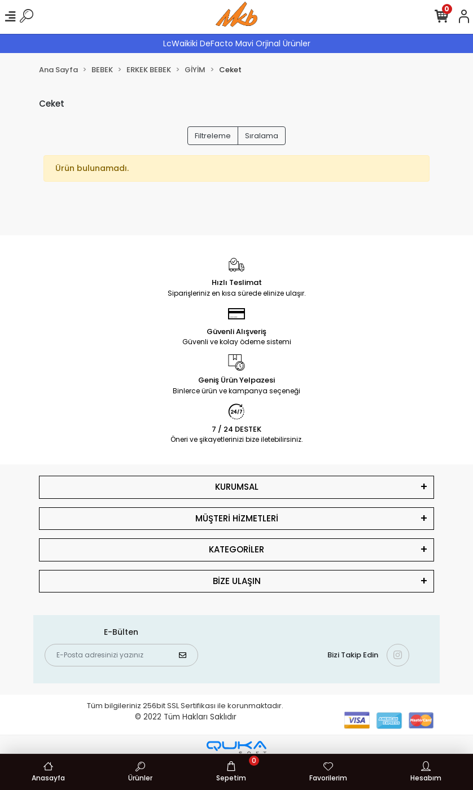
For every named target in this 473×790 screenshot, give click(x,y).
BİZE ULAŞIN (237, 581)
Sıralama (261, 135)
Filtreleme (213, 135)
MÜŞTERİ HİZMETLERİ (236, 518)
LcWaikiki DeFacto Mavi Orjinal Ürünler (236, 43)
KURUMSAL (237, 487)
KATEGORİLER (236, 549)
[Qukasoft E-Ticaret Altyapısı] (236, 748)
